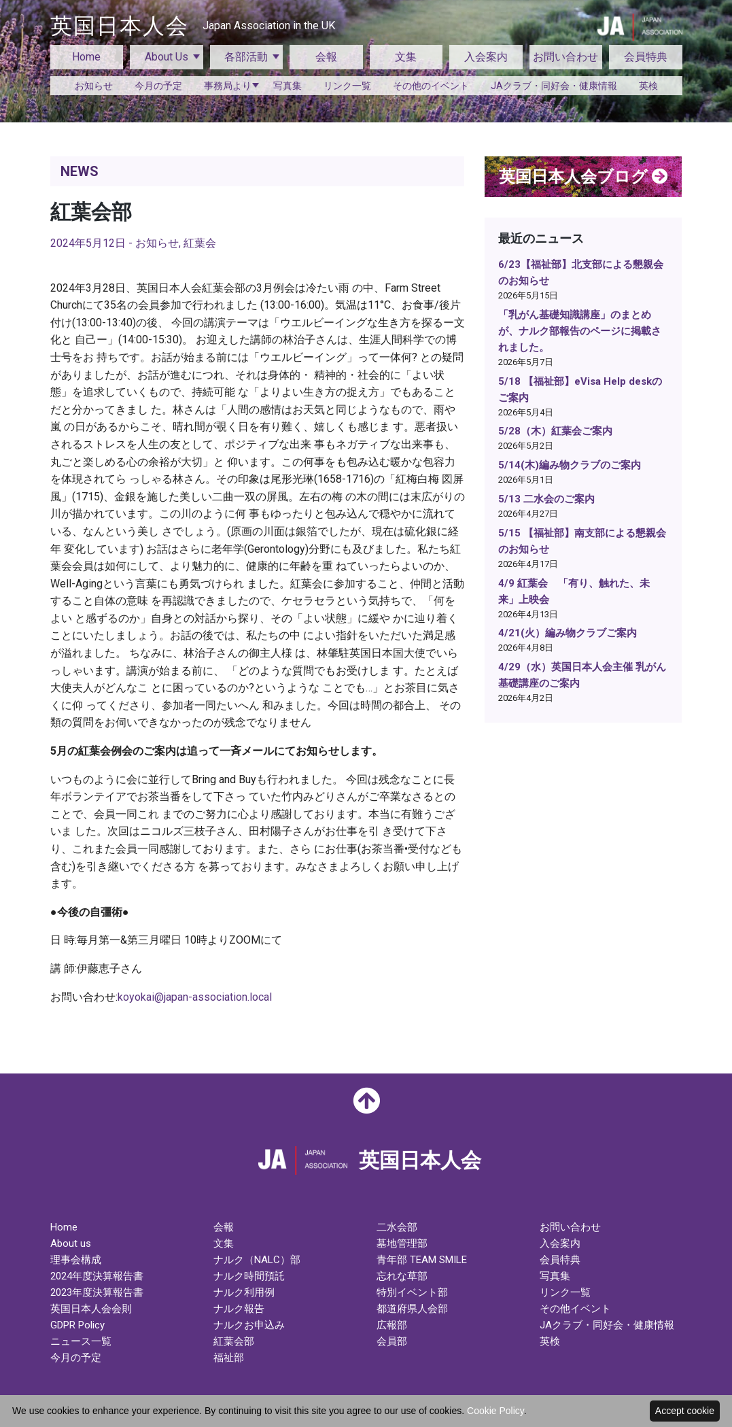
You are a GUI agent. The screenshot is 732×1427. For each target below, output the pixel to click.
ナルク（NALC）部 (256, 1260)
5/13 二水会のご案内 (546, 499)
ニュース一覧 (80, 1341)
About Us (166, 56)
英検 (648, 85)
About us (70, 1243)
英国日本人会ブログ (583, 176)
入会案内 (486, 56)
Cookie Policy (495, 1410)
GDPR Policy (77, 1325)
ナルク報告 (238, 1309)
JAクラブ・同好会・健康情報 (554, 85)
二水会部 (397, 1227)
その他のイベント (431, 85)
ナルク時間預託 (249, 1276)
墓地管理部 (402, 1243)
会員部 (392, 1341)
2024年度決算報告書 (96, 1276)
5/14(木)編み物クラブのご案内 (569, 465)
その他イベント (575, 1309)
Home (86, 56)
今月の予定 (158, 85)
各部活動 (246, 56)
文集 (406, 56)
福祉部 (228, 1358)
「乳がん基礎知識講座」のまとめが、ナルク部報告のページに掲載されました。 (579, 331)
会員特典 (645, 56)
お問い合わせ (565, 56)
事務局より (227, 85)
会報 (326, 56)
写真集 (287, 85)
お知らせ (94, 85)
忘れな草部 (402, 1276)
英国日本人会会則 (91, 1309)
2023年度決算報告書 (96, 1292)
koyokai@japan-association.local (195, 997)
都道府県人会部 (412, 1309)
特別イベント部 (412, 1292)
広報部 (392, 1325)
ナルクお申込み (249, 1325)
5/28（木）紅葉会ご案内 (555, 431)
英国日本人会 (192, 26)
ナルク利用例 (244, 1292)
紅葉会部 (233, 1341)
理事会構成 (75, 1260)
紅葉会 (200, 243)
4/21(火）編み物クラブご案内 (567, 633)
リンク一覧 (347, 85)
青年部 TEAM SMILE (422, 1260)
